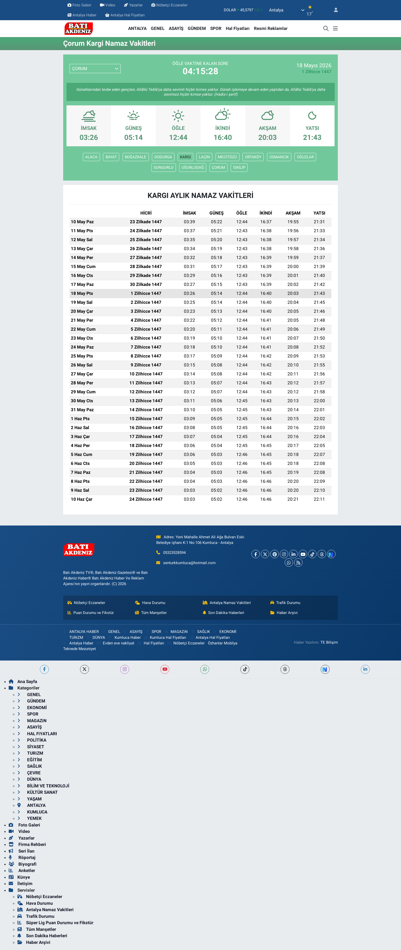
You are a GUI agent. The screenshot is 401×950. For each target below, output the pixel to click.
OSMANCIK (279, 157)
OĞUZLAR (305, 157)
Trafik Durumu (285, 602)
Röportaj (22, 857)
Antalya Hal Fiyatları (125, 15)
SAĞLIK (200, 631)
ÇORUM (218, 167)
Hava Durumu (150, 602)
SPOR (215, 28)
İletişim (20, 883)
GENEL (157, 28)
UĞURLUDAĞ (193, 167)
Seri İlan (22, 851)
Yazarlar (133, 5)
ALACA (91, 157)
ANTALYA (137, 28)
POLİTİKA (31, 740)
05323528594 (174, 552)
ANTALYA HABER (81, 631)
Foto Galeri (79, 5)
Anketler (22, 870)
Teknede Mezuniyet (79, 648)
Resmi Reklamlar (270, 28)
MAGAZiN (176, 631)
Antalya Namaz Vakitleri (227, 602)
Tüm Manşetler (151, 612)
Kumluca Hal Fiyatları (165, 637)
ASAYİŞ (176, 28)
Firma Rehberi (27, 844)
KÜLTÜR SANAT (37, 792)
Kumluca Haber (124, 637)
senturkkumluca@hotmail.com (189, 563)
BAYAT (111, 157)
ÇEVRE (29, 772)
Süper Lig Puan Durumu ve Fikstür (55, 922)
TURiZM (73, 637)
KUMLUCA (32, 811)
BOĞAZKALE (135, 157)
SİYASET (30, 746)
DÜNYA (95, 637)
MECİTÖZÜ (227, 157)
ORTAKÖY (253, 157)
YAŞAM (29, 798)
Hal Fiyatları (238, 28)
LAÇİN (204, 157)
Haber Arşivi (284, 612)
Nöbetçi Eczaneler (169, 5)
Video (107, 5)
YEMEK (29, 818)
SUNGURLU (163, 167)
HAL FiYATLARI (37, 733)
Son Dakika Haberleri (223, 612)
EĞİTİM (29, 759)
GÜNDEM (197, 28)
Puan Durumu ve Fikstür (91, 612)
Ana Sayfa (23, 681)
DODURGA (163, 157)
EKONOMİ (224, 631)
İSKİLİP (239, 167)
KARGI (185, 157)
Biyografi (23, 864)
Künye (19, 877)
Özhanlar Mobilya (222, 643)
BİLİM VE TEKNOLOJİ (43, 785)
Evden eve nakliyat (115, 643)
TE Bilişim (329, 642)
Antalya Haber (82, 15)
